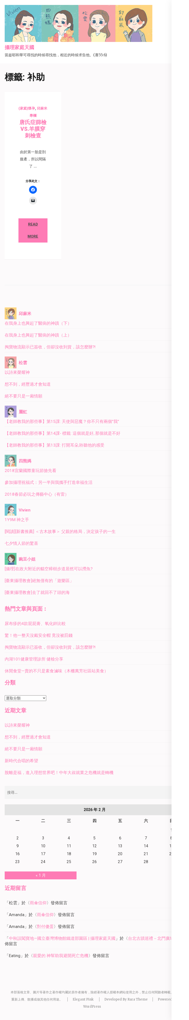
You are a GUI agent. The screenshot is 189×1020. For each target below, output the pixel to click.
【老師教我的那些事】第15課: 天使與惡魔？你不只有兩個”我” (62, 421)
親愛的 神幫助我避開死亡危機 (60, 955)
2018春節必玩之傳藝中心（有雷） (37, 494)
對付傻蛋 (45, 926)
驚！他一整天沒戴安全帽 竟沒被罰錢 (39, 635)
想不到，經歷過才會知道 (28, 384)
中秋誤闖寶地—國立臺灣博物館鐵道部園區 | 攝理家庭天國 (62, 938)
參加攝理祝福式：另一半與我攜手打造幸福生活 (49, 482)
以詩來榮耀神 (17, 372)
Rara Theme (137, 999)
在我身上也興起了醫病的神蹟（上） (38, 335)
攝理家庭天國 (19, 48)
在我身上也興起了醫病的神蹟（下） (38, 323)
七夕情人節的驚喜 (21, 543)
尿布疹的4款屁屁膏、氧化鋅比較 (35, 623)
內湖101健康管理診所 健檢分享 (34, 659)
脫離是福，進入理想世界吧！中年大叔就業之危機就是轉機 (59, 772)
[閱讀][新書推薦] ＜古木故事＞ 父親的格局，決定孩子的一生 (60, 531)
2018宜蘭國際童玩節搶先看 (30, 470)
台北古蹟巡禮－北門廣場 (151, 938)
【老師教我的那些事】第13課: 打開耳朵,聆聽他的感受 (54, 445)
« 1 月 (41, 875)
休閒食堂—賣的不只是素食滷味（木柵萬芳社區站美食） (56, 670)
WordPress (92, 1006)
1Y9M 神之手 (17, 519)
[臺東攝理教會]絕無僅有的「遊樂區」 (39, 580)
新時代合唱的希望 (21, 760)
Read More (33, 230)
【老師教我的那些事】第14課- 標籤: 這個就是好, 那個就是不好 (62, 433)
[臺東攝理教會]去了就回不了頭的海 (37, 592)
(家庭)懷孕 (26, 108)
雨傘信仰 (38, 902)
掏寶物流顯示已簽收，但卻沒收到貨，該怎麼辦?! (50, 346)
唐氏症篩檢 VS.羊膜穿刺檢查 (33, 129)
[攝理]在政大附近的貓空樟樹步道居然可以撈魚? (49, 568)
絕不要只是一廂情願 (23, 396)
